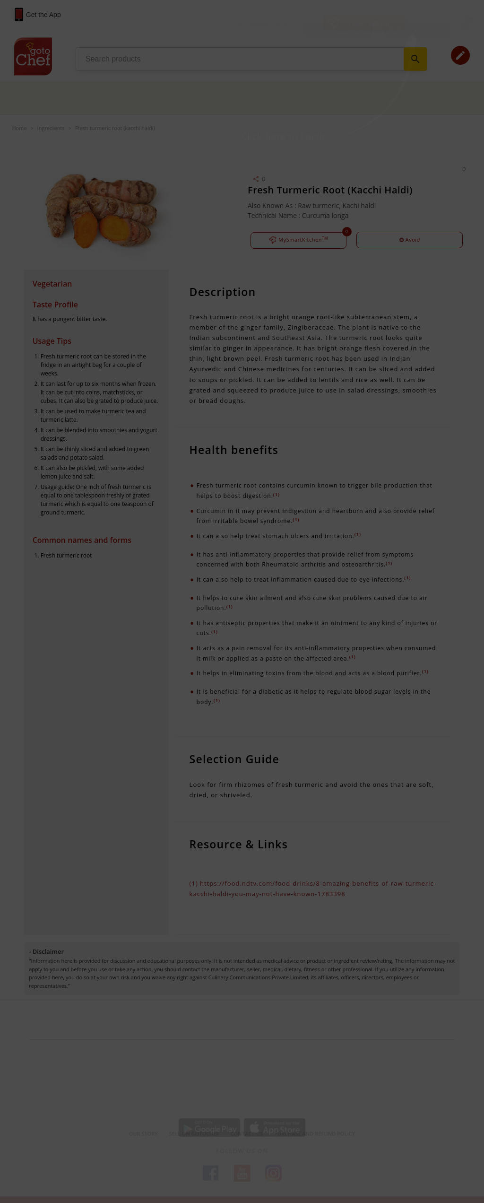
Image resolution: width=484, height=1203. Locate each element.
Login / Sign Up (369, 23)
